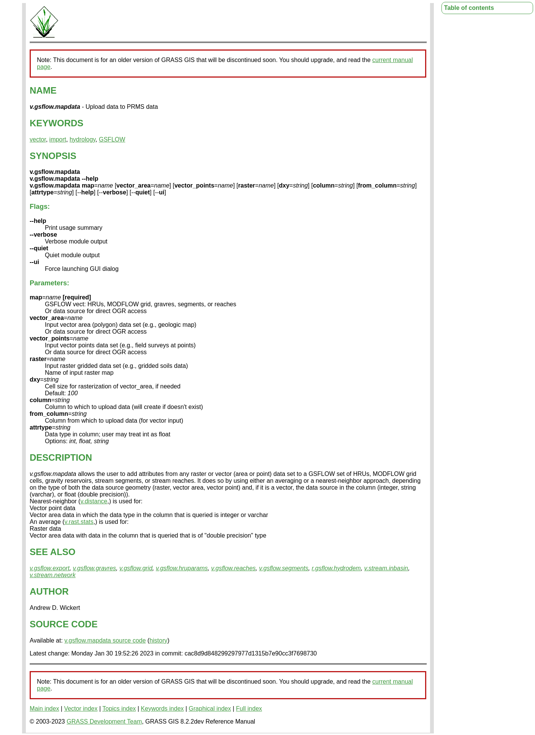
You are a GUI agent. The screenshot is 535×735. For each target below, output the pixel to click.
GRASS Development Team (104, 721)
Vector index (80, 708)
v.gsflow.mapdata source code (105, 640)
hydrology (82, 139)
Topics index (119, 708)
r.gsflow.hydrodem (336, 568)
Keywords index (162, 708)
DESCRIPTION (61, 457)
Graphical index (210, 708)
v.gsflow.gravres (94, 568)
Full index (249, 708)
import (57, 139)
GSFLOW (112, 139)
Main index (44, 708)
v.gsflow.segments (283, 568)
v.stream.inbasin (386, 568)
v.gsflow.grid (135, 568)
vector (38, 139)
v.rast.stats (79, 522)
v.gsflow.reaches (233, 568)
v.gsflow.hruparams (182, 568)
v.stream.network (53, 575)
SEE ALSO (52, 552)
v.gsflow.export (50, 568)
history (158, 640)
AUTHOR (49, 591)
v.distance (93, 501)
